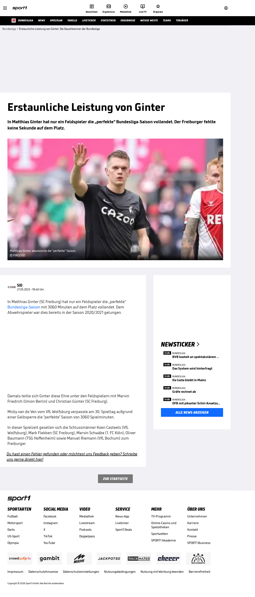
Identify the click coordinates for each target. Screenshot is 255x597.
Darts (11, 530)
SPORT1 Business (198, 543)
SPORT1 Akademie (163, 540)
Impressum (15, 572)
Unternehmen (197, 516)
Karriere (193, 523)
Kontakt (192, 530)
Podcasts (85, 530)
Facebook (50, 516)
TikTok (48, 536)
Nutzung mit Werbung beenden (162, 572)
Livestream (87, 523)
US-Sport (13, 536)
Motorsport (15, 523)
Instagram (51, 523)
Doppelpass (87, 536)
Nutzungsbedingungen (120, 572)
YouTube (49, 543)
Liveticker (122, 523)
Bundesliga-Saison (23, 307)
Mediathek (86, 516)
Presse (192, 536)
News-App (122, 516)
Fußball (12, 516)
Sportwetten (159, 534)
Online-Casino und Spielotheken (163, 525)
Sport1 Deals (123, 530)
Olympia (13, 543)
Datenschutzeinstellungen (81, 572)
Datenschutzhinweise (43, 572)
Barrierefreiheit (199, 572)
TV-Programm (161, 516)
